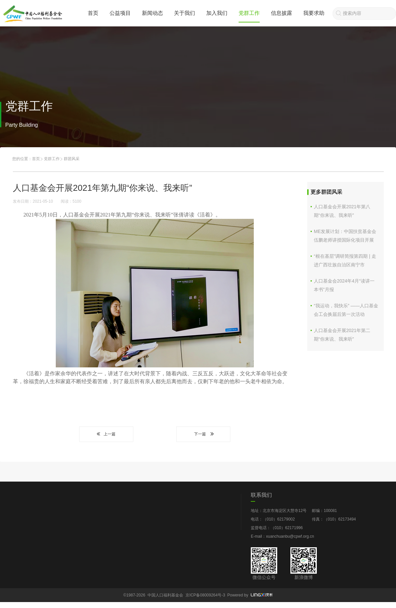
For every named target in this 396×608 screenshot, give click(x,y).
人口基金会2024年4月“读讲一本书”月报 (344, 285)
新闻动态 (152, 13)
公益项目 (120, 13)
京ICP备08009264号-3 (205, 595)
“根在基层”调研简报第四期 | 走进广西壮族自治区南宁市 (345, 260)
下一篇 (203, 434)
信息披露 (281, 13)
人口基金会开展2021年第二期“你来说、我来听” (342, 335)
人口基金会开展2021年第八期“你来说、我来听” (342, 211)
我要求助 (313, 13)
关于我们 (184, 13)
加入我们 (216, 13)
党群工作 (249, 13)
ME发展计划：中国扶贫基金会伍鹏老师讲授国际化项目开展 (345, 236)
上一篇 (106, 434)
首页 (93, 13)
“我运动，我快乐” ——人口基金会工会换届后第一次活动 (346, 310)
